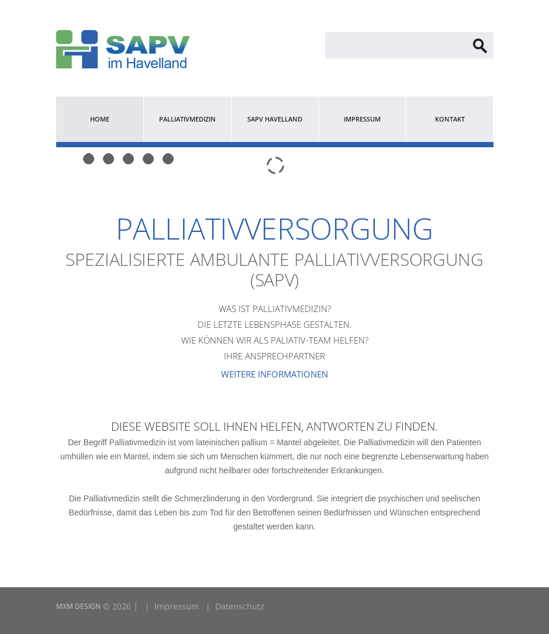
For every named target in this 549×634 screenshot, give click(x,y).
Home (99, 119)
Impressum (362, 119)
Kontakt (450, 119)
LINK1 (491, 610)
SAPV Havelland (274, 119)
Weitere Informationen (274, 374)
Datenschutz (239, 606)
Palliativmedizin (187, 119)
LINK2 (488, 610)
